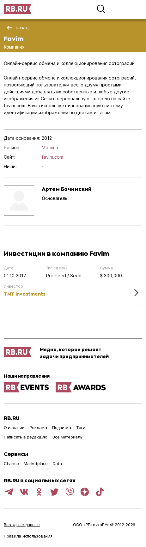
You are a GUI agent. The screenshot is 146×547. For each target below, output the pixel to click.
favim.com (52, 157)
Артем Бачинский (67, 188)
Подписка (61, 427)
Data (57, 463)
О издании (14, 427)
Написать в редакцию (25, 436)
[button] (101, 9)
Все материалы (67, 436)
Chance (11, 463)
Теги (80, 427)
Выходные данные (22, 524)
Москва (50, 147)
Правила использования (28, 535)
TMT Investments (25, 294)
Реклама (38, 427)
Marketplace (35, 463)
